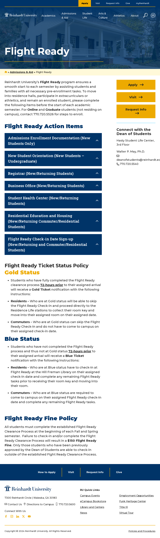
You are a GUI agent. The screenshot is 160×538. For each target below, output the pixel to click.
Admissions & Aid (69, 15)
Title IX (123, 507)
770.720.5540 (129, 164)
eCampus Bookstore (93, 501)
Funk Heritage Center (132, 501)
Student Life (87, 15)
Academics (48, 15)
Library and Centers (92, 507)
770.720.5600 (67, 504)
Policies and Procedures (141, 531)
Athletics (119, 15)
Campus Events (90, 495)
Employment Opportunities (136, 495)
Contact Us (15, 504)
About (135, 15)
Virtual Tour (126, 512)
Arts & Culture (102, 15)
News (83, 512)
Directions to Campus (40, 504)
